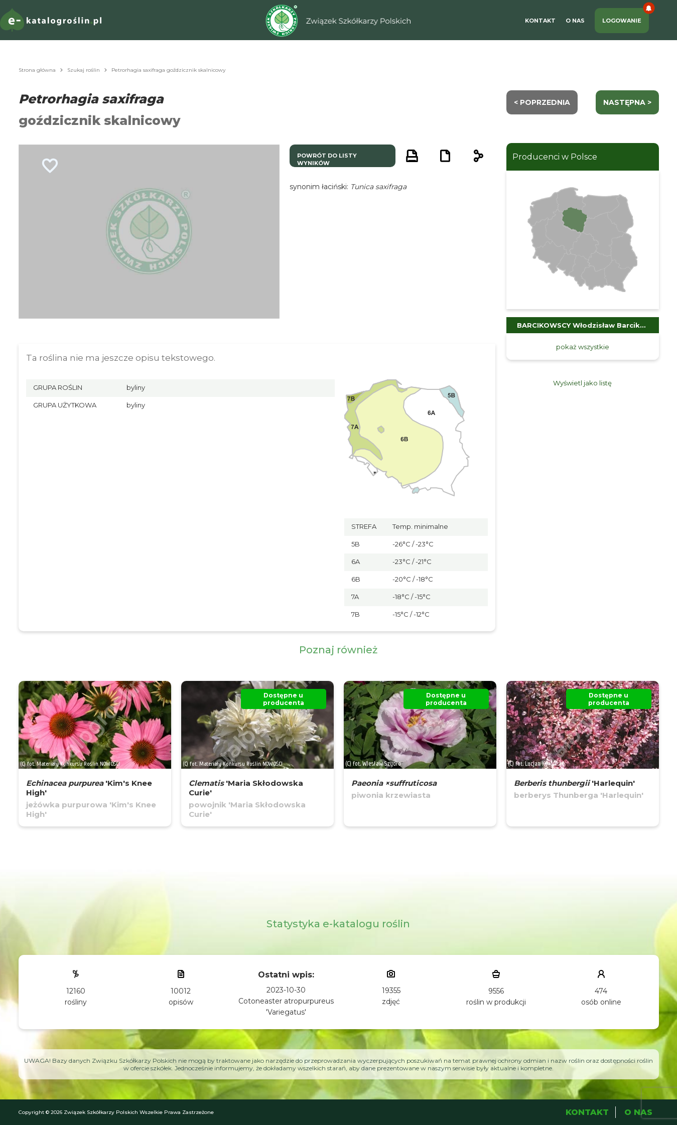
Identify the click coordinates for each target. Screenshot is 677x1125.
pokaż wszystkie (582, 347)
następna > (627, 102)
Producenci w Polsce (554, 157)
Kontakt (540, 20)
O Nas (575, 20)
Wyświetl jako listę (582, 383)
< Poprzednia (542, 102)
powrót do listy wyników (327, 159)
